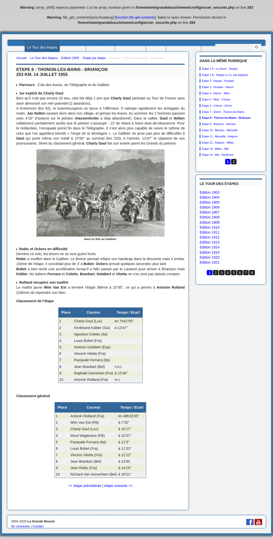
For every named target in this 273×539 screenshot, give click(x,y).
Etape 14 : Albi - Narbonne (218, 154)
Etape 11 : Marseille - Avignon (220, 136)
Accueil (16, 47)
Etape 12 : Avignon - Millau (218, 142)
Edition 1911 (209, 232)
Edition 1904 (209, 197)
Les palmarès (72, 47)
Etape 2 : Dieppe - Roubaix (218, 80)
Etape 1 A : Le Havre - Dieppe (220, 68)
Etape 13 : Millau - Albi (215, 148)
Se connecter (20, 526)
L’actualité (156, 47)
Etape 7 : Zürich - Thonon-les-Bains (223, 111)
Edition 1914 (209, 247)
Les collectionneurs (184, 47)
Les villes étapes (130, 47)
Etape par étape (94, 58)
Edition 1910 (209, 227)
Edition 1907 (209, 212)
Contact (38, 526)
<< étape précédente (84, 486)
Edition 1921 (209, 262)
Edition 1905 (209, 202)
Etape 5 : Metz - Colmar (216, 99)
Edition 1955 (70, 58)
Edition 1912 (209, 237)
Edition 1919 (209, 252)
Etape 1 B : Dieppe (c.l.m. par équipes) (225, 74)
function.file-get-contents (135, 17)
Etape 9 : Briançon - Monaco (219, 123)
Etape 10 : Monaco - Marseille (220, 130)
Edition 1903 (209, 192)
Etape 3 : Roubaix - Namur (218, 87)
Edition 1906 (209, 207)
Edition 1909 (209, 222)
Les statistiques (100, 47)
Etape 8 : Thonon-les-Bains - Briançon (226, 117)
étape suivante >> (118, 486)
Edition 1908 (209, 217)
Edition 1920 (209, 257)
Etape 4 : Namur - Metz (216, 93)
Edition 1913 (209, 242)
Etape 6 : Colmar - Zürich (217, 105)
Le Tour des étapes (42, 47)
